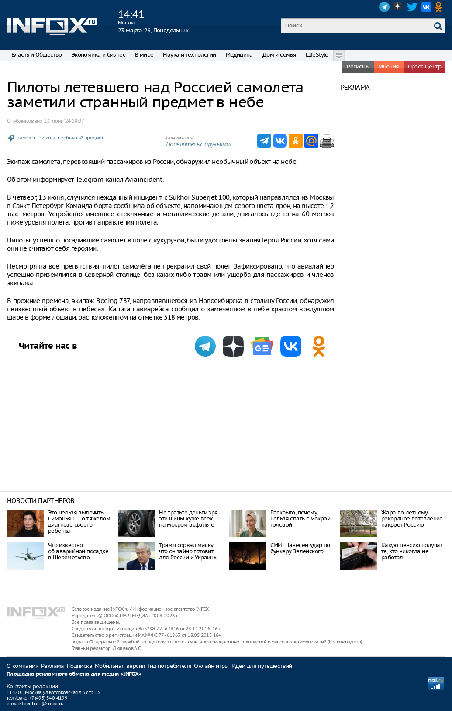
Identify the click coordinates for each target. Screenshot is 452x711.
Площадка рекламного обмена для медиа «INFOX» (74, 674)
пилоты (46, 138)
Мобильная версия (120, 666)
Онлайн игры (211, 666)
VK (426, 7)
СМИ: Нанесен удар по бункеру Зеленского (300, 548)
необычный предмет (81, 138)
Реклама (52, 666)
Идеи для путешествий (261, 666)
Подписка (79, 666)
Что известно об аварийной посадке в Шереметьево (78, 551)
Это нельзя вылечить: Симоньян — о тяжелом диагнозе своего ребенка (79, 521)
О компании (22, 666)
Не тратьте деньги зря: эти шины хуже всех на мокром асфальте (189, 518)
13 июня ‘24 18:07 (64, 121)
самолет (26, 138)
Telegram (384, 7)
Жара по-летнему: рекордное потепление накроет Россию (412, 518)
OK (440, 7)
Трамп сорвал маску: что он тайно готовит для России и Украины (188, 551)
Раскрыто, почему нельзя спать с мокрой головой (300, 518)
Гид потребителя (169, 666)
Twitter (412, 7)
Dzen (398, 7)
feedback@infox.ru (42, 704)
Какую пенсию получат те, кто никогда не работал (411, 551)
